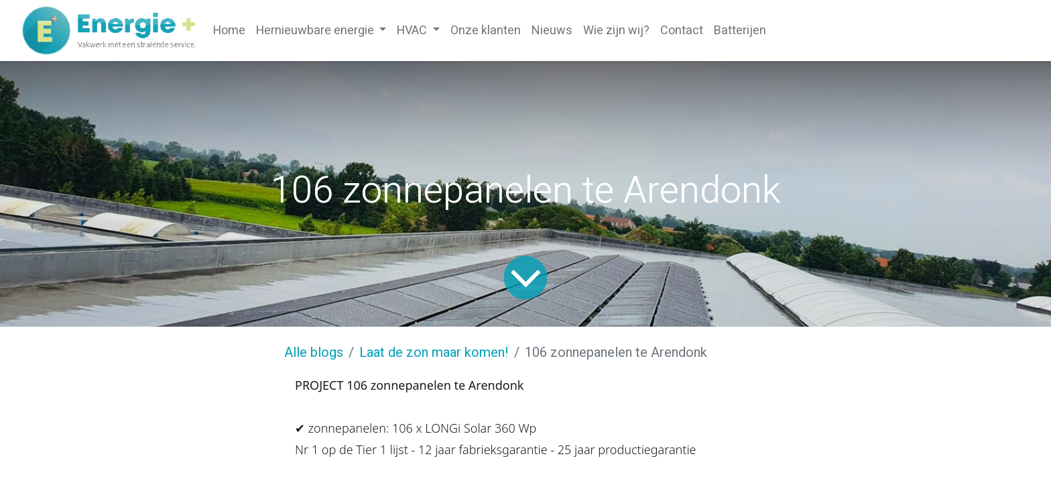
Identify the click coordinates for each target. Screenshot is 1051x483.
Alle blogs (313, 352)
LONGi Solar (458, 428)
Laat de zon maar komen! (434, 352)
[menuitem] (229, 30)
